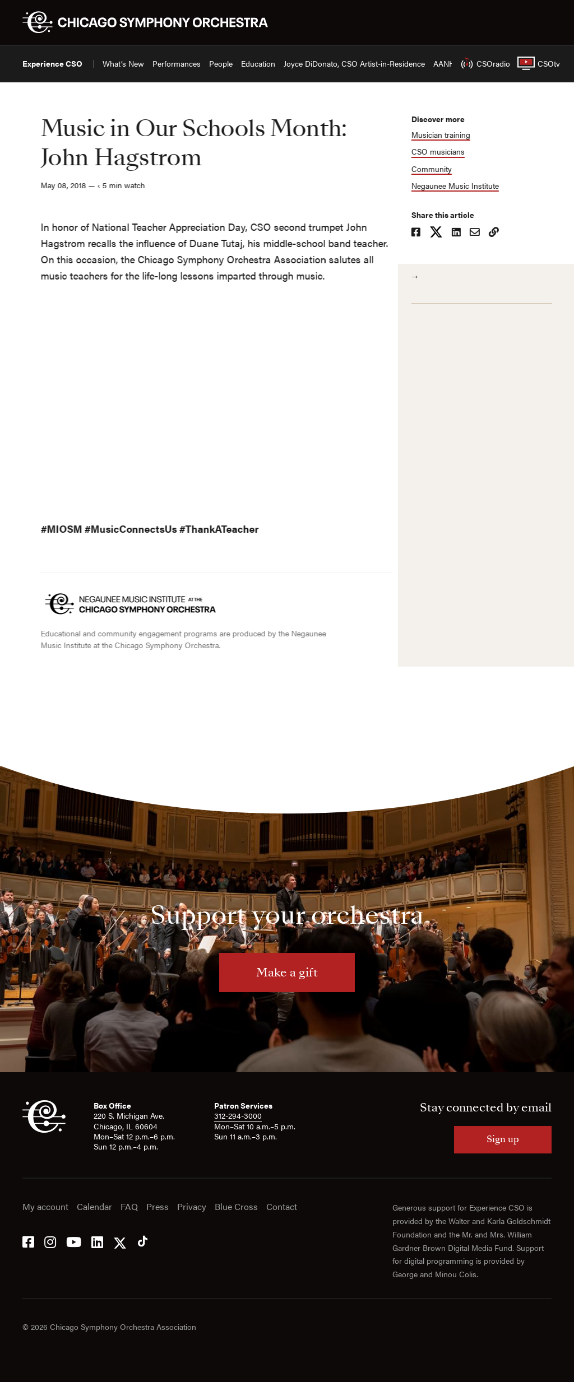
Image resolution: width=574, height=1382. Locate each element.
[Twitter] (120, 1241)
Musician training (445, 134)
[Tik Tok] (143, 1241)
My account (45, 1207)
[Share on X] (440, 233)
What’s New (123, 63)
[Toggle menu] (545, 22)
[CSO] (44, 1129)
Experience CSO (52, 63)
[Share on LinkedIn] (460, 233)
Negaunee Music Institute (459, 185)
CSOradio (480, 63)
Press (157, 1207)
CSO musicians (442, 151)
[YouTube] (73, 1241)
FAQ (129, 1207)
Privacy (191, 1207)
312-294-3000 (238, 1115)
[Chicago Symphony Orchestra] (151, 22)
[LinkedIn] (97, 1241)
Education (258, 63)
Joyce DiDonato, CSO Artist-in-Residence (354, 63)
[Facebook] (28, 1241)
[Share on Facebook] (420, 233)
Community (436, 169)
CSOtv (534, 63)
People (221, 63)
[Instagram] (50, 1241)
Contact (281, 1207)
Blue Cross (236, 1207)
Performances (176, 63)
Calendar (94, 1207)
